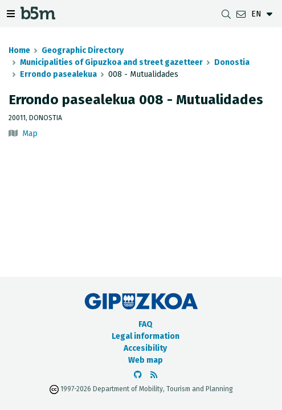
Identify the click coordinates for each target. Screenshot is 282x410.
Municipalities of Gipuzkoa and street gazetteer (111, 62)
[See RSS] (153, 375)
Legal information (145, 336)
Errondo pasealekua (58, 74)
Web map (145, 360)
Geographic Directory (83, 50)
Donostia (232, 62)
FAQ (145, 324)
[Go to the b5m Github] (138, 375)
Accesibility (145, 348)
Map (30, 133)
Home (19, 50)
